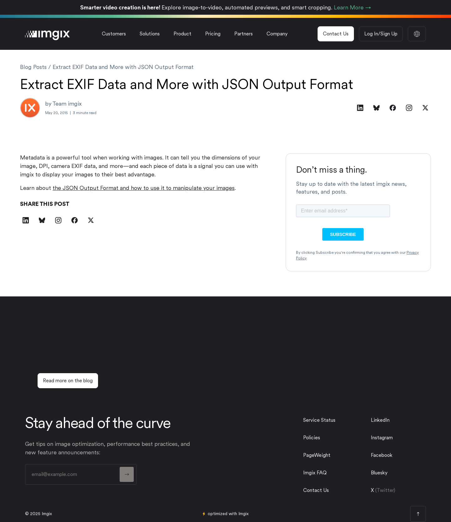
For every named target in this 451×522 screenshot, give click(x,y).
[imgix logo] (47, 33)
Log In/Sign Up (380, 34)
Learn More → (352, 7)
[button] (150, 33)
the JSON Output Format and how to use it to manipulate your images (144, 188)
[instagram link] (396, 437)
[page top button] (418, 514)
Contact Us (336, 34)
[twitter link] (396, 473)
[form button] (127, 474)
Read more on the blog (68, 381)
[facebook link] (396, 455)
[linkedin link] (396, 420)
